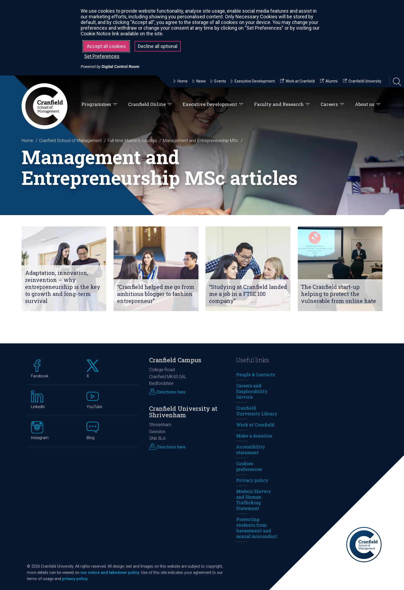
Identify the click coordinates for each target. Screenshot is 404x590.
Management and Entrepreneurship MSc (200, 140)
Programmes (99, 104)
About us (368, 104)
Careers (332, 104)
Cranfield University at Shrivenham (183, 412)
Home (27, 140)
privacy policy (74, 579)
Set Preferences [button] (101, 56)
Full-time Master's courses (132, 140)
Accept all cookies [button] (106, 46)
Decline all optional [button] (157, 46)
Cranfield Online (150, 104)
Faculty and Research (282, 104)
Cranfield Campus (175, 360)
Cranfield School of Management (70, 140)
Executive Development (213, 104)
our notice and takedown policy (109, 572)
